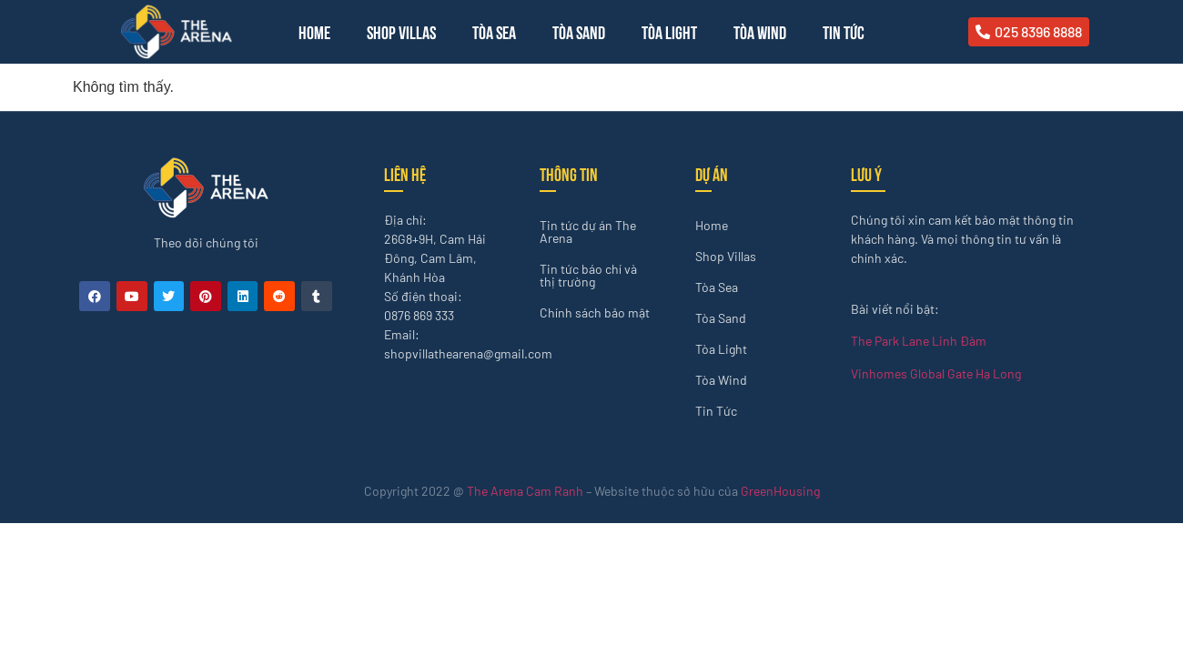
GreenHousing (780, 491)
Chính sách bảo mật (595, 312)
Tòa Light (669, 31)
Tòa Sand (578, 31)
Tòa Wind (759, 31)
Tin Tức (843, 31)
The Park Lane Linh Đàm (918, 340)
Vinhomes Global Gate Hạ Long (936, 373)
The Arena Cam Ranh (525, 491)
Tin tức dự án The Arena (588, 231)
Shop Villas (401, 31)
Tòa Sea (494, 31)
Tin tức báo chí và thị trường (588, 275)
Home (314, 31)
